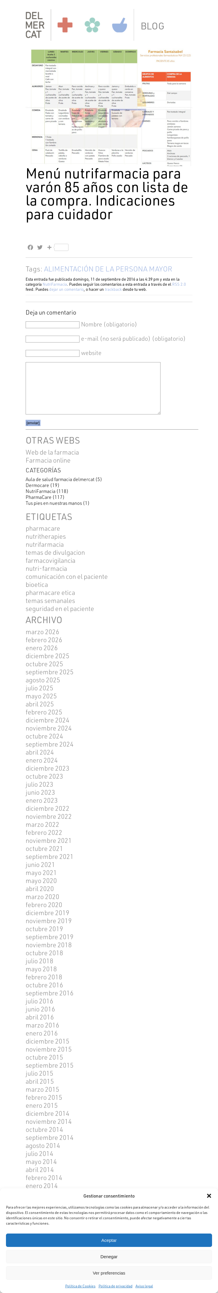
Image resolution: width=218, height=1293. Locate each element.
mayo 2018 (41, 969)
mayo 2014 (41, 1161)
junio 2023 (40, 792)
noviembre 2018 (49, 945)
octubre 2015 (44, 1057)
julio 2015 (39, 1073)
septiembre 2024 (50, 744)
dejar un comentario (66, 289)
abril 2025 (40, 704)
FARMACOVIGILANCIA (50, 560)
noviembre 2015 (49, 1049)
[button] (209, 1196)
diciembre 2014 (47, 1113)
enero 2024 (42, 760)
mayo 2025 (41, 696)
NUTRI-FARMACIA (46, 568)
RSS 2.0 (179, 284)
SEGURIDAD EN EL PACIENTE (60, 608)
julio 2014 (39, 1153)
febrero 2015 (44, 1097)
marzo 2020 (42, 897)
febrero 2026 (44, 640)
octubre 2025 (44, 664)
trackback (113, 289)
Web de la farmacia (52, 452)
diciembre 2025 (47, 656)
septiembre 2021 (50, 856)
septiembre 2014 (50, 1137)
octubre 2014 (44, 1129)
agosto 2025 (43, 680)
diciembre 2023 (47, 768)
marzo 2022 (42, 824)
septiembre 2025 (50, 672)
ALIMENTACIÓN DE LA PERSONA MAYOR (108, 268)
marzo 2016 (42, 1025)
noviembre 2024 (49, 728)
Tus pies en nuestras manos (54, 503)
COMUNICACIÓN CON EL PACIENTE (67, 576)
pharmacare (43, 528)
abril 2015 (40, 1081)
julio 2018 (39, 961)
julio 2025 (39, 688)
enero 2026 (42, 648)
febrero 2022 (44, 832)
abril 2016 (40, 1017)
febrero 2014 (44, 1177)
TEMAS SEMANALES (50, 600)
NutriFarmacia (55, 284)
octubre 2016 (44, 985)
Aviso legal (144, 1286)
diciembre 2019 (47, 913)
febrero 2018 (44, 977)
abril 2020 (40, 888)
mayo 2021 (41, 872)
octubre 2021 (44, 848)
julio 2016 (39, 1001)
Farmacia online (48, 460)
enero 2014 (42, 1186)
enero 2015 (42, 1105)
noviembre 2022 (49, 816)
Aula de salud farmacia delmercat (60, 479)
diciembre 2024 (47, 720)
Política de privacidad (116, 1286)
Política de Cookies (80, 1286)
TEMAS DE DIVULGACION (55, 552)
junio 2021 (40, 864)
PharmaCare (39, 497)
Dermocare (37, 485)
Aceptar (109, 1240)
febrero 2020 (44, 905)
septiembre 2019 (50, 937)
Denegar (109, 1256)
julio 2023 (39, 784)
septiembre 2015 (50, 1065)
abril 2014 (40, 1169)
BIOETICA (37, 584)
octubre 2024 (44, 736)
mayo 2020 (41, 880)
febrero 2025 (44, 712)
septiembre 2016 (50, 993)
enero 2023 (42, 800)
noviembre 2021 (49, 840)
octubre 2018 (44, 953)
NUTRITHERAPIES (46, 536)
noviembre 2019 (49, 921)
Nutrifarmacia (45, 544)
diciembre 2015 (47, 1041)
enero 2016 (42, 1033)
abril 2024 (40, 752)
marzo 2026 (42, 632)
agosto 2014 (43, 1145)
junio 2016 (40, 1009)
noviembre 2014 (49, 1121)
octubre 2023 (44, 776)
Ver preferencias (109, 1272)
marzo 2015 (42, 1089)
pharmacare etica (50, 592)
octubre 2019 (44, 929)
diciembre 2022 (47, 808)
